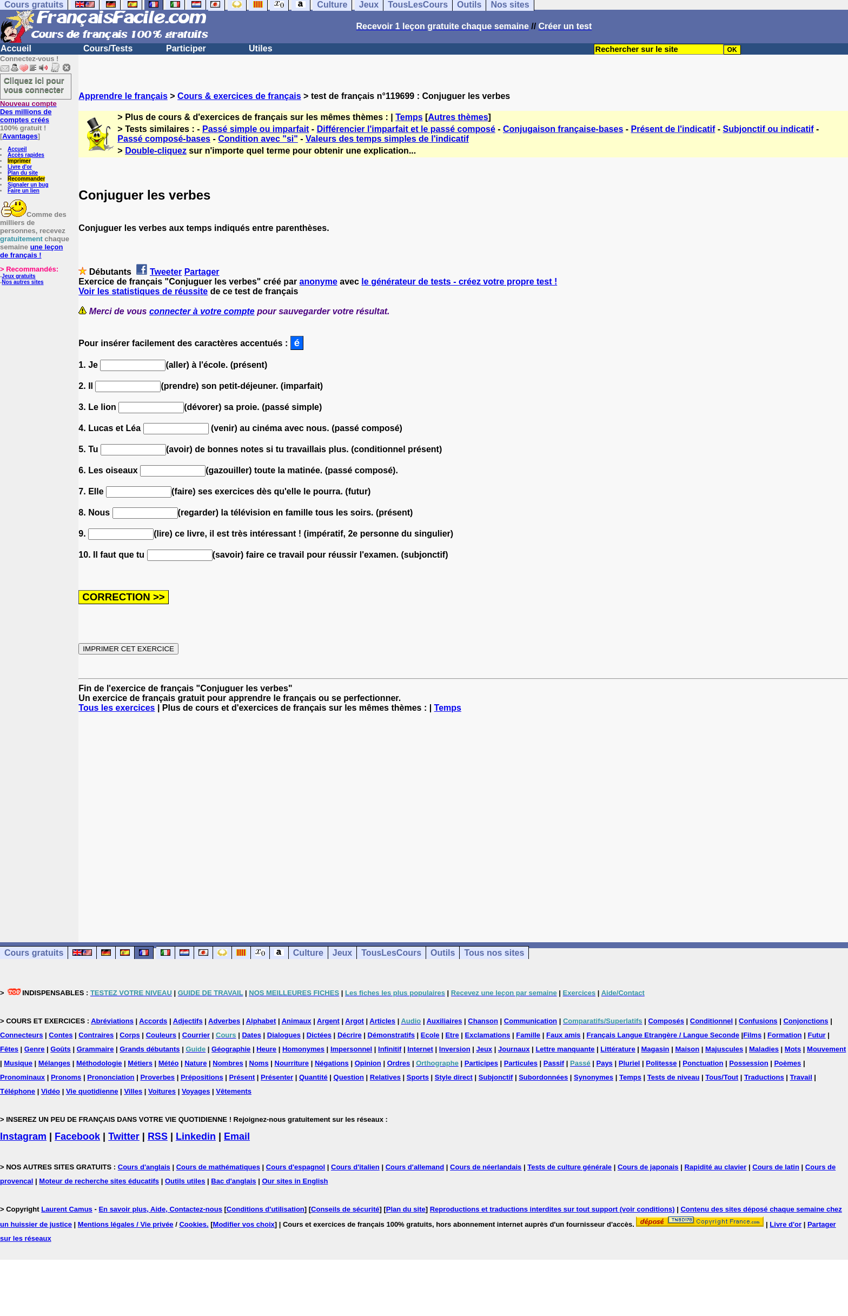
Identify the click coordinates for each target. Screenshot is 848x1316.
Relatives (385, 1077)
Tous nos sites (494, 952)
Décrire (349, 1035)
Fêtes (9, 1049)
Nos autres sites (22, 282)
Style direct (454, 1077)
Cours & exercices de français (239, 96)
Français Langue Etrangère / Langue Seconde (662, 1035)
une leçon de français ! (31, 251)
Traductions (764, 1077)
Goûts (60, 1049)
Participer (186, 48)
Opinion (368, 1063)
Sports (418, 1077)
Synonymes (593, 1077)
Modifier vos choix (244, 1224)
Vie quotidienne (92, 1091)
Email (237, 1136)
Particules (521, 1063)
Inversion (455, 1049)
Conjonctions (805, 1021)
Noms (259, 1063)
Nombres (228, 1063)
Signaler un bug (28, 185)
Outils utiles (185, 1181)
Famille (528, 1035)
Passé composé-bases (163, 138)
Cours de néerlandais (485, 1167)
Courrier (196, 1035)
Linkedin (196, 1136)
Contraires (96, 1035)
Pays (604, 1063)
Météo (168, 1063)
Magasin (655, 1049)
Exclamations (488, 1035)
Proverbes (157, 1077)
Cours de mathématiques (218, 1167)
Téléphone (17, 1091)
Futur (816, 1035)
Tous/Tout (721, 1077)
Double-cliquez (156, 150)
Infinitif (389, 1049)
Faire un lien (23, 191)
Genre (34, 1049)
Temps (408, 117)
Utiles (261, 48)
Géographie (230, 1049)
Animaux (297, 1021)
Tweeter (166, 271)
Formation (784, 1035)
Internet (420, 1049)
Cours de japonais (648, 1167)
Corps (130, 1035)
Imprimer (19, 161)
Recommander (26, 179)
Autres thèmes (458, 117)
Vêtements (233, 1091)
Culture (308, 952)
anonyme (318, 281)
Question (349, 1077)
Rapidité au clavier (715, 1167)
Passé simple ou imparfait (255, 129)
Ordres (398, 1063)
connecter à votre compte (202, 311)
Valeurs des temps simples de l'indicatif (387, 138)
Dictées (319, 1035)
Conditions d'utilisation (265, 1209)
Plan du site (23, 173)
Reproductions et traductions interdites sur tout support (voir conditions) (552, 1209)
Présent (242, 1077)
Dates (251, 1035)
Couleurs (161, 1035)
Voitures (162, 1091)
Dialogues (284, 1035)
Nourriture (292, 1063)
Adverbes (224, 1021)
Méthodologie (99, 1063)
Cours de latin (775, 1167)
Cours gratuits (33, 952)
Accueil (16, 48)
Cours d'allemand (415, 1167)
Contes (60, 1035)
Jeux (342, 952)
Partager (202, 271)
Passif (554, 1063)
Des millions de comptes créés (28, 112)
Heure (266, 1049)
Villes (133, 1091)
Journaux (514, 1049)
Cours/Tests (107, 48)
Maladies (764, 1049)
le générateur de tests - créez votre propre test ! (459, 281)
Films (752, 1035)
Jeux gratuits (18, 276)
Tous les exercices (116, 707)
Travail (801, 1077)
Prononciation (110, 1077)
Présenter (277, 1077)
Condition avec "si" (258, 138)
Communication (530, 1021)
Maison (687, 1049)
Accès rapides (26, 155)
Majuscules (724, 1049)
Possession (748, 1063)
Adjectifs (188, 1021)
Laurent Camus (66, 1209)
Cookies (193, 1224)
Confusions (758, 1021)
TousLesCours (391, 952)
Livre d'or (20, 167)
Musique (18, 1063)
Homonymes (303, 1049)
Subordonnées (543, 1077)
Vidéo (50, 1091)
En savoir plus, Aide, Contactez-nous (160, 1209)
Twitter (124, 1136)
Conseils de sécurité (345, 1209)
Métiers (140, 1063)
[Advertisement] (463, 818)
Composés (666, 1021)
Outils (442, 952)
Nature (195, 1063)
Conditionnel (711, 1021)
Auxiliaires (444, 1021)
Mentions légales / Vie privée (126, 1224)
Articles (382, 1021)
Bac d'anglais (233, 1181)
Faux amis (563, 1035)
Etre (452, 1035)
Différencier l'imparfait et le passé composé (406, 129)
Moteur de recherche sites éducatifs (99, 1181)
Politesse (661, 1063)
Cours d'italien (355, 1167)
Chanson (483, 1021)
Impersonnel (351, 1049)
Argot (354, 1021)
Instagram (23, 1136)
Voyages (196, 1091)
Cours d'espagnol (295, 1167)
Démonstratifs (391, 1035)
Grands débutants (150, 1049)
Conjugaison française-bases (563, 129)
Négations (332, 1063)
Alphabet (261, 1021)
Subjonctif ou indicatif (768, 129)
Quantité (313, 1077)
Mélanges (54, 1063)
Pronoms (66, 1077)
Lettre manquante (564, 1049)
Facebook (77, 1136)
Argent (328, 1021)
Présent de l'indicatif (673, 129)
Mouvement (826, 1049)
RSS (158, 1136)
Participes (481, 1063)
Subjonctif (496, 1077)
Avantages (19, 136)
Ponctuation (703, 1063)
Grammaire (95, 1049)
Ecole (430, 1035)
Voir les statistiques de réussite (143, 291)
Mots (793, 1049)
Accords (153, 1021)
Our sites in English (295, 1181)
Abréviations (112, 1021)
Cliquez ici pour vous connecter (34, 85)
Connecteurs (21, 1035)
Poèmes (787, 1063)
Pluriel (629, 1063)
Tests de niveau (673, 1077)
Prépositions (202, 1077)
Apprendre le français (123, 96)
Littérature (617, 1049)
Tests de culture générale (569, 1167)
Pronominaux (22, 1077)
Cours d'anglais (144, 1167)
